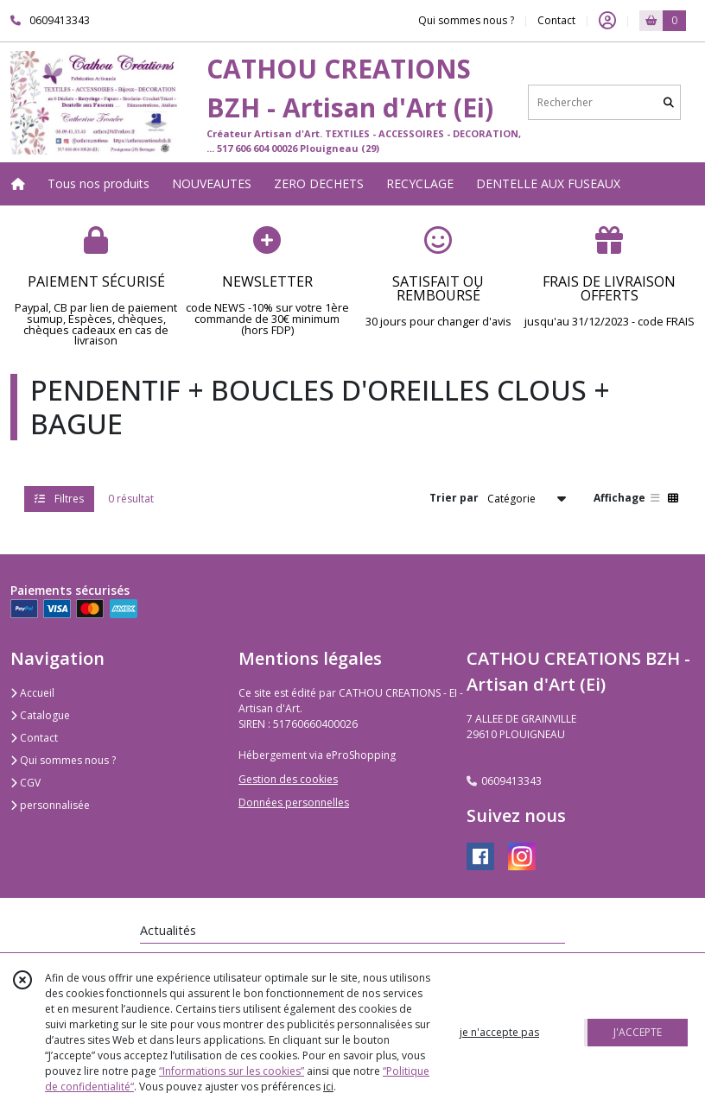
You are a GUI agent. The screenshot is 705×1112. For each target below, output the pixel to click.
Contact (556, 20)
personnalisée (50, 805)
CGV (25, 782)
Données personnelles (293, 802)
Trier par (454, 497)
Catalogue (40, 715)
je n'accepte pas (499, 1032)
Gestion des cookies (288, 779)
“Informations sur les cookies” (231, 1071)
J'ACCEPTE (637, 1032)
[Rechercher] (668, 102)
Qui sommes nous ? (63, 760)
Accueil (32, 693)
